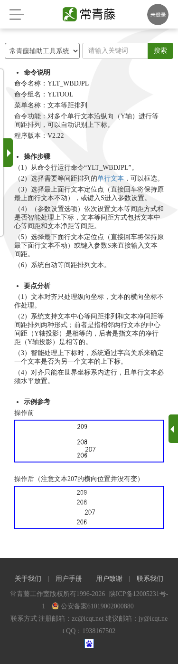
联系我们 (150, 578)
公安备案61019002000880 (93, 606)
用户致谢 (109, 578)
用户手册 (69, 578)
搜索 (160, 50)
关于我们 (28, 578)
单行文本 (110, 178)
